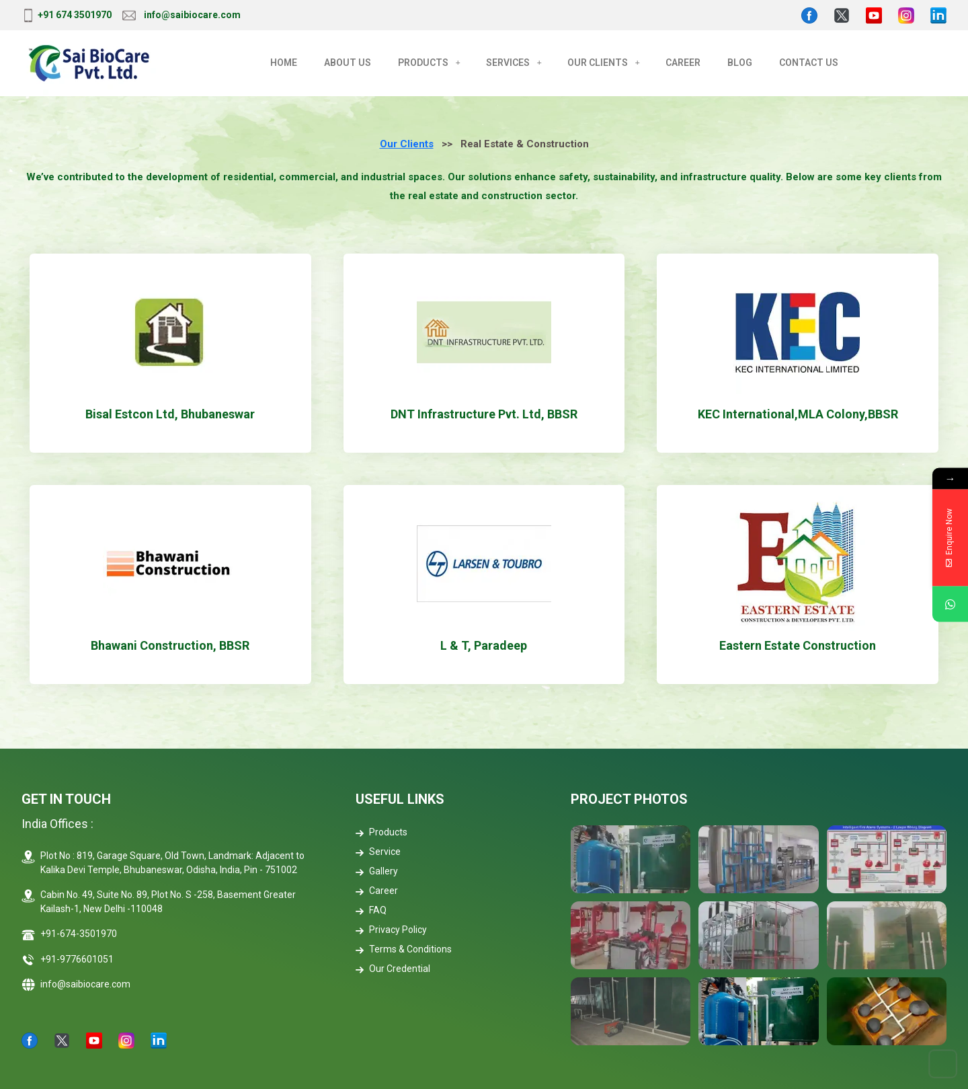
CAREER (683, 62)
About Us (347, 62)
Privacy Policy (391, 929)
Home (283, 62)
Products (423, 62)
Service (378, 851)
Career (377, 890)
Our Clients (407, 144)
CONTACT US (808, 62)
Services (508, 62)
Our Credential (393, 968)
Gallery (377, 871)
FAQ (371, 910)
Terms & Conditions (404, 949)
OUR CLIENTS (597, 62)
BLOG (739, 62)
